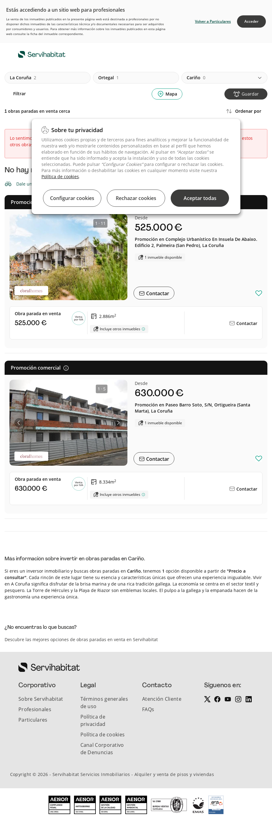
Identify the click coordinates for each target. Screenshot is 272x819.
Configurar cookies (72, 198)
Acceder (251, 21)
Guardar (250, 94)
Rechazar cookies (136, 198)
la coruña (23, 78)
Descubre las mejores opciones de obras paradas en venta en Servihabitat (81, 639)
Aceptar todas (200, 198)
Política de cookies (60, 176)
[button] (19, 257)
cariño (196, 78)
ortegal (108, 78)
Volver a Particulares (213, 21)
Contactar (157, 293)
